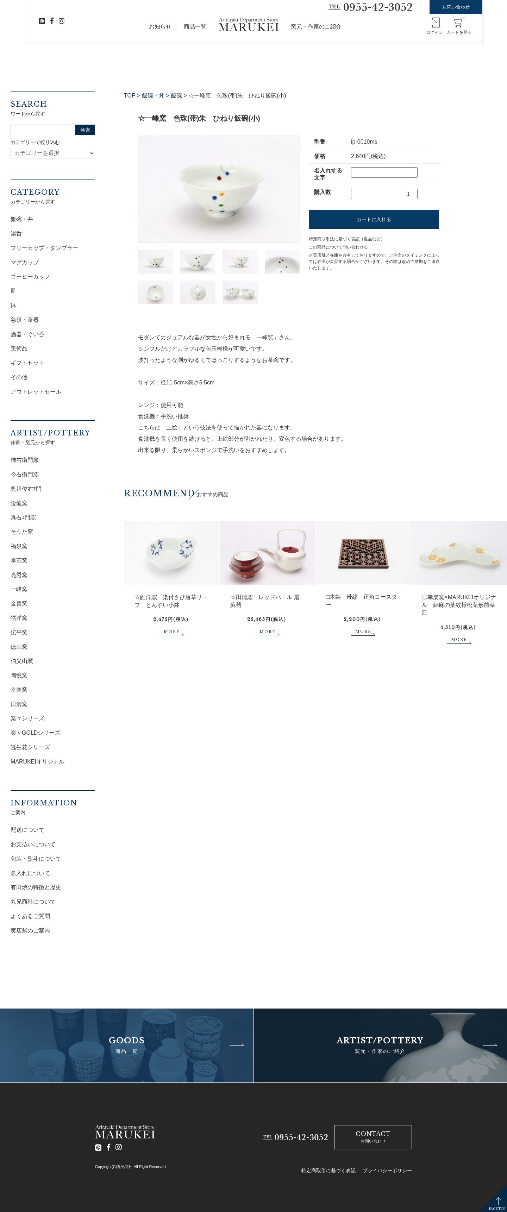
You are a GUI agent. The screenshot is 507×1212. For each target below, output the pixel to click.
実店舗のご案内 (30, 931)
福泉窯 (19, 546)
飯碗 (176, 96)
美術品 (19, 348)
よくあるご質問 (30, 916)
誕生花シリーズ (30, 747)
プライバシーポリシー (387, 1170)
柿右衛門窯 (25, 460)
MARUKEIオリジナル (37, 762)
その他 (19, 377)
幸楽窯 (19, 690)
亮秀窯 (19, 575)
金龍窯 (19, 503)
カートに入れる (374, 219)
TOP (130, 96)
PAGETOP (497, 1209)
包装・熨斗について (36, 859)
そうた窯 (22, 532)
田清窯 (19, 704)
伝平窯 (19, 632)
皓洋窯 (19, 618)
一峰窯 (19, 589)
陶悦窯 (19, 675)
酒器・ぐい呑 (27, 334)
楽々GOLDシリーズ (35, 733)
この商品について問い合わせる (338, 247)
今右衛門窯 (25, 474)
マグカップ (25, 262)
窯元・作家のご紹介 (316, 27)
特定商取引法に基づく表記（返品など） (347, 239)
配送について (27, 830)
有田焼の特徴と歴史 (36, 887)
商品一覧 (195, 27)
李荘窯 (19, 561)
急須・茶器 (25, 320)
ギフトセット (27, 363)
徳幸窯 (19, 647)
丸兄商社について (33, 902)
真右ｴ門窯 (23, 517)
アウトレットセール (36, 392)
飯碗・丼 (153, 96)
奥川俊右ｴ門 (26, 489)
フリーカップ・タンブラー (44, 248)
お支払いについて (33, 844)
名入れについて (30, 873)
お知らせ (160, 27)
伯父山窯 (22, 661)
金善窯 (19, 604)
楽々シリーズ (27, 718)
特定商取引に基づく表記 (328, 1170)
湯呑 (16, 234)
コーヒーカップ (30, 277)
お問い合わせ (456, 7)
